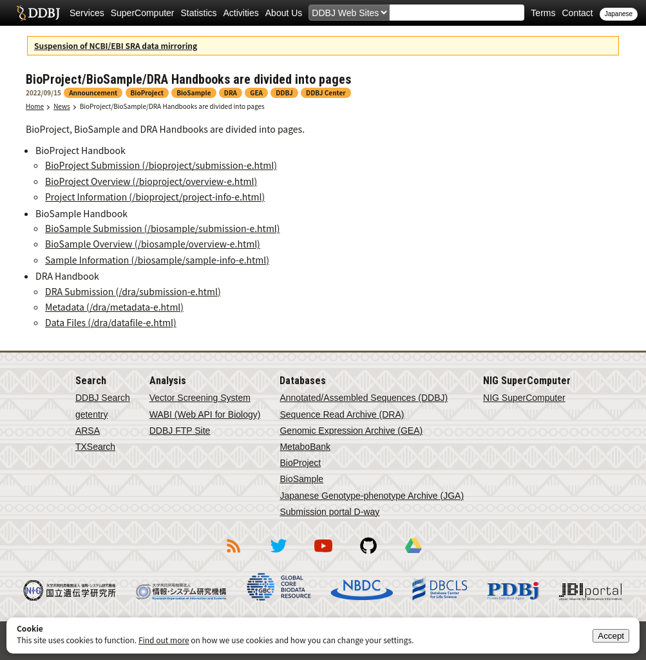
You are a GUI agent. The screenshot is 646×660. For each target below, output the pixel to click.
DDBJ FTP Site (180, 430)
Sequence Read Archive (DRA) (342, 414)
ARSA (87, 430)
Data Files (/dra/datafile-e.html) (110, 322)
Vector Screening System (200, 398)
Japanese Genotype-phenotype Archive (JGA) (372, 495)
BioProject (300, 463)
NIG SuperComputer (524, 398)
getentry (91, 414)
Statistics (199, 13)
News (61, 106)
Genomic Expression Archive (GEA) (351, 430)
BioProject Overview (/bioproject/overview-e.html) (151, 181)
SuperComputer (143, 13)
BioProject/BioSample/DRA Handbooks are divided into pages (172, 106)
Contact (577, 13)
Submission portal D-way (329, 512)
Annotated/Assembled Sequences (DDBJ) (364, 398)
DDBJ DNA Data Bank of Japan (38, 13)
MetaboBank (305, 447)
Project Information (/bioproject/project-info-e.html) (155, 196)
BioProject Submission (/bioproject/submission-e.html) (161, 165)
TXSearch (95, 447)
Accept (611, 636)
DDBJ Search (102, 398)
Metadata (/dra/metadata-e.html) (114, 306)
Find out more (163, 639)
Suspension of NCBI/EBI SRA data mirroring (115, 45)
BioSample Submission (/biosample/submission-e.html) (162, 228)
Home (35, 106)
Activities (241, 13)
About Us (284, 13)
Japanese (618, 13)
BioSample (301, 479)
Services (87, 13)
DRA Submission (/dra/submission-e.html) (133, 291)
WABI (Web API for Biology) (205, 414)
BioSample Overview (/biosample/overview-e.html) (152, 243)
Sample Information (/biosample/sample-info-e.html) (157, 259)
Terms (543, 13)
